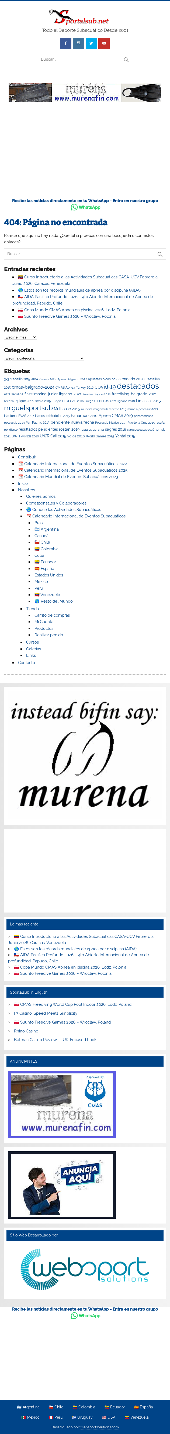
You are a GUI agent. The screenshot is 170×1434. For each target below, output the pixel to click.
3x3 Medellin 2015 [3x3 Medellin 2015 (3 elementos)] (17, 379)
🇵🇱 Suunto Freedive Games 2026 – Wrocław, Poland (62, 1022)
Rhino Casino (26, 1031)
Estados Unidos (48, 575)
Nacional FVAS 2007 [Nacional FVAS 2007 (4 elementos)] (19, 416)
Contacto (26, 662)
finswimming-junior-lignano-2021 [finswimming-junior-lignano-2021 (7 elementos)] (53, 394)
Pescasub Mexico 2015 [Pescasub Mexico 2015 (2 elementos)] (110, 422)
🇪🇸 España (44, 568)
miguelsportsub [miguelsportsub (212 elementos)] (28, 408)
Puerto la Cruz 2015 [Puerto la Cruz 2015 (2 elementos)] (141, 422)
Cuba (39, 555)
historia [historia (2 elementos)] (9, 401)
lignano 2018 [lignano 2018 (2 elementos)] (126, 401)
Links (31, 655)
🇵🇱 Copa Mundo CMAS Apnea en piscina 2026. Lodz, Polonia (74, 309)
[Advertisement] (85, 153)
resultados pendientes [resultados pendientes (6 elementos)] (38, 429)
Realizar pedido (48, 635)
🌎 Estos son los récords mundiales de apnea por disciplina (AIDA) (79, 290)
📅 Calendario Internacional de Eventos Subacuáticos (76, 516)
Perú (38, 588)
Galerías (33, 649)
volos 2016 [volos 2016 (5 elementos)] (76, 436)
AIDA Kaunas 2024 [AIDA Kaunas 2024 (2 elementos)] (43, 379)
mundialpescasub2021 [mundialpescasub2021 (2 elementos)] (142, 409)
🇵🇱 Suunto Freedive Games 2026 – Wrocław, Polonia (67, 316)
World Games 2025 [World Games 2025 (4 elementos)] (100, 436)
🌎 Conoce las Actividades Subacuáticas (63, 509)
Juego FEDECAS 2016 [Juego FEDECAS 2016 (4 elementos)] (68, 401)
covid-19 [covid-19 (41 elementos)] (105, 386)
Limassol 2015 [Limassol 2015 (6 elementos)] (148, 401)
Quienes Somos (40, 496)
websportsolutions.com (100, 1427)
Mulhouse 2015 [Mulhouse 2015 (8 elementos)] (67, 408)
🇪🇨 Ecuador (45, 561)
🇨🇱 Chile (42, 542)
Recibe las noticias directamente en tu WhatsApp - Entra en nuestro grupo (85, 200)
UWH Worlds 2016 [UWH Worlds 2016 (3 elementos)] (25, 436)
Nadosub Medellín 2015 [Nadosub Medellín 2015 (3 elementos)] (52, 416)
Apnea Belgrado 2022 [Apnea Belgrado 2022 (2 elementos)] (72, 379)
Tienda (32, 608)
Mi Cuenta (43, 621)
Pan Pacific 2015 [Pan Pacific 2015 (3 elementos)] (38, 422)
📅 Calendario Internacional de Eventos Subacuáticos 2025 (72, 470)
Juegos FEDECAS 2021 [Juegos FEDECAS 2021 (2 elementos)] (100, 401)
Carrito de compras (52, 615)
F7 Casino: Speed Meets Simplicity (45, 1013)
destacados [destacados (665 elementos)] (138, 386)
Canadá (41, 535)
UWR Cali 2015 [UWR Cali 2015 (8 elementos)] (53, 436)
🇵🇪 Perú (56, 1417)
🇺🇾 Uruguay (82, 1417)
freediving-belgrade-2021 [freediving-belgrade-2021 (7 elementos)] (134, 394)
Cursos (32, 642)
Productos (43, 628)
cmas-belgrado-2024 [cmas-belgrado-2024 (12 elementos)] (33, 387)
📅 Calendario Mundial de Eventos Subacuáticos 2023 (68, 476)
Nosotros (26, 490)
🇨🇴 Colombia (46, 549)
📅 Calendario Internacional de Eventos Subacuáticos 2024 (72, 463)
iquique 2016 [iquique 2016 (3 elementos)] (24, 401)
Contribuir (27, 457)
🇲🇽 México (30, 1417)
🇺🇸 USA (108, 1417)
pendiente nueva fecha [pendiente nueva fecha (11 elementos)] (72, 422)
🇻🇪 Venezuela (47, 594)
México (41, 581)
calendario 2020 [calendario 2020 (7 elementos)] (130, 379)
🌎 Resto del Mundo (53, 601)
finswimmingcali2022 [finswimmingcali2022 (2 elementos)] (96, 394)
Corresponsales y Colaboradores (56, 503)
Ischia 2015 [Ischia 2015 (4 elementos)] (42, 401)
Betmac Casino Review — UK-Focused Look (55, 1039)
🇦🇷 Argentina (46, 529)
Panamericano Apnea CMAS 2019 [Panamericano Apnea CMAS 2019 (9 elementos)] (102, 415)
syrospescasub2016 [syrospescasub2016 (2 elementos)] (140, 429)
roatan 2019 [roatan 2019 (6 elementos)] (69, 429)
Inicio (23, 483)
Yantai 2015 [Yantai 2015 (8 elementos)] (125, 436)
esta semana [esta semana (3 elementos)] (13, 394)
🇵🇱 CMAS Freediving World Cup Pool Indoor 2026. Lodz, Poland (72, 1004)
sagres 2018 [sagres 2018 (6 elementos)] (115, 429)
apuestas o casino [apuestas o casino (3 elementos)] (101, 379)
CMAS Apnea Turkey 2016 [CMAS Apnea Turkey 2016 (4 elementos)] (74, 387)
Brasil (39, 522)
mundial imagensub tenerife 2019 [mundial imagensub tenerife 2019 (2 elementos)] (103, 409)
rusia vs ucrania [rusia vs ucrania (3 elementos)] (92, 429)
